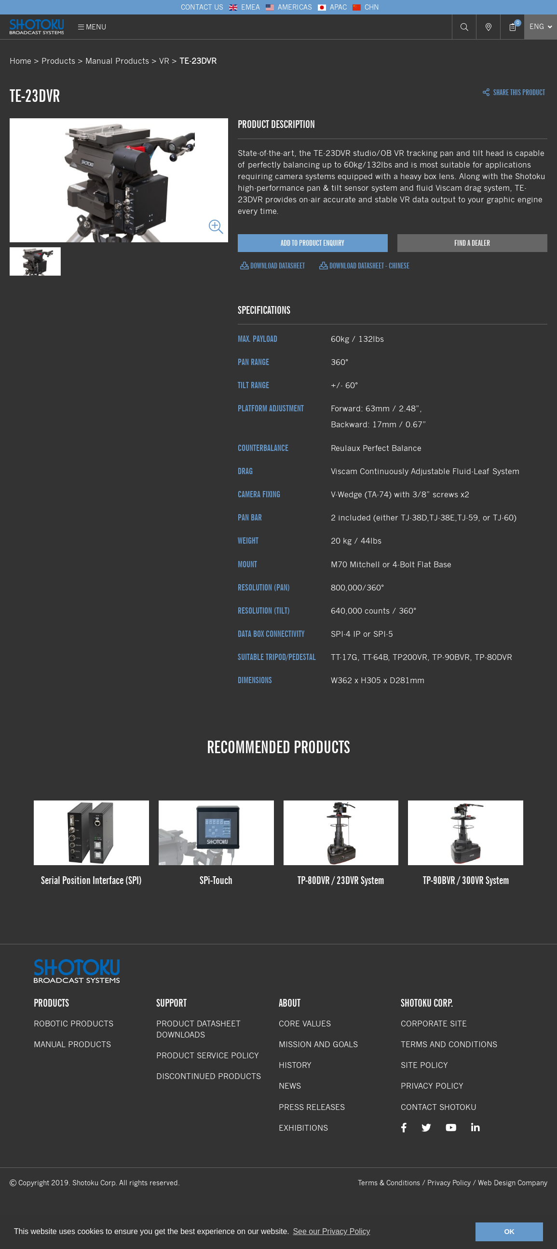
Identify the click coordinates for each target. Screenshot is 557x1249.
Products (58, 61)
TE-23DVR (198, 61)
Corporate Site (434, 1023)
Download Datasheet (272, 265)
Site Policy (424, 1065)
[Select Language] (540, 26)
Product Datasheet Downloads (198, 1029)
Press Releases (312, 1107)
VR (164, 61)
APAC (332, 7)
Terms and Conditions (449, 1044)
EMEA (244, 7)
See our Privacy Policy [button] (331, 1231)
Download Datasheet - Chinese (364, 265)
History (295, 1065)
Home (20, 61)
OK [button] (509, 1231)
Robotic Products (73, 1023)
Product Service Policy (207, 1055)
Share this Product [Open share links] (514, 92)
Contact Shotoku (438, 1107)
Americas (288, 7)
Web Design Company (512, 1183)
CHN (365, 7)
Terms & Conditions (389, 1183)
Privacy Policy (432, 1086)
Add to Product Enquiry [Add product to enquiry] (312, 243)
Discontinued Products (208, 1076)
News (290, 1086)
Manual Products (117, 61)
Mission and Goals (318, 1044)
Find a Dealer (472, 243)
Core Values (305, 1023)
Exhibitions (303, 1128)
